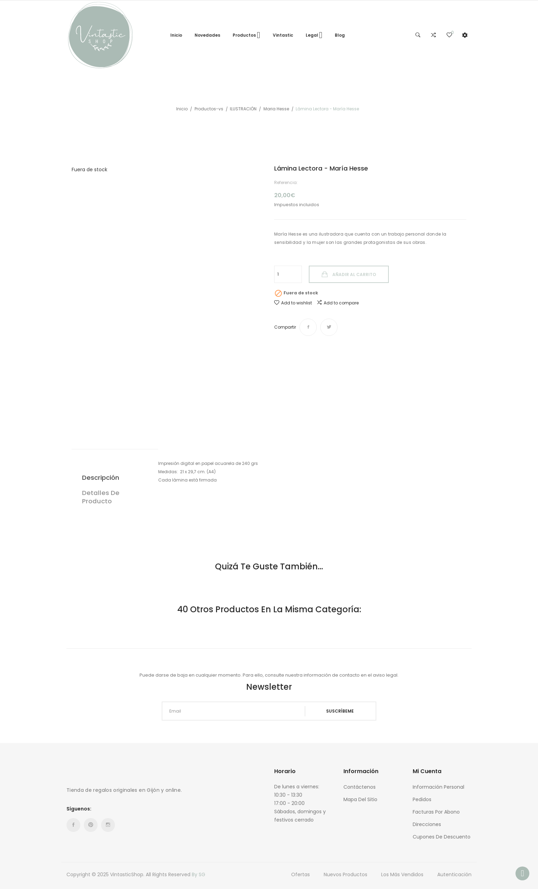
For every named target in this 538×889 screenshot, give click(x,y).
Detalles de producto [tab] (100, 496)
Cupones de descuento (441, 836)
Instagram (108, 825)
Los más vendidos (402, 874)
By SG (198, 874)
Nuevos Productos (345, 874)
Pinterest (91, 825)
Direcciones (427, 824)
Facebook (73, 825)
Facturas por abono (436, 811)
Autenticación (454, 874)
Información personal (438, 786)
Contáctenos (359, 786)
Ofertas (300, 874)
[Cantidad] (288, 274)
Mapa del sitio (360, 799)
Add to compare (338, 302)
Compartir (308, 327)
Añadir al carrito (353, 274)
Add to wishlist (293, 303)
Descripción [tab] (100, 477)
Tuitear (329, 327)
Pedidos (422, 799)
